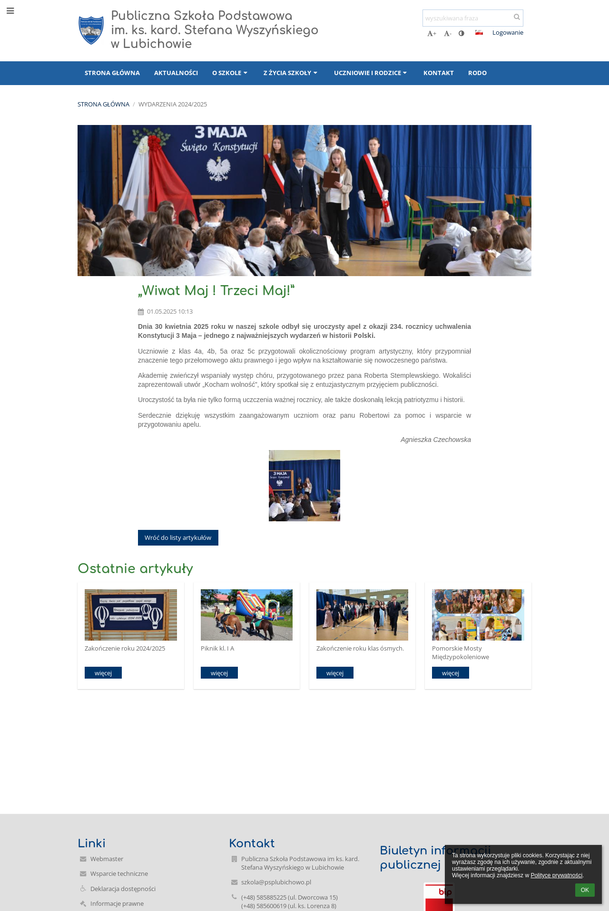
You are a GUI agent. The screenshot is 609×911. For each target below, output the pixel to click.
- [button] (448, 33)
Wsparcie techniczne (119, 873)
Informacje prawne (117, 903)
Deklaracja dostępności (123, 888)
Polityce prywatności (556, 875)
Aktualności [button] (176, 72)
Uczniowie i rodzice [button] (371, 72)
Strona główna (103, 104)
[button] (479, 32)
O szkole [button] (230, 72)
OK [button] (585, 890)
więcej (103, 673)
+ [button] (431, 33)
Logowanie (507, 32)
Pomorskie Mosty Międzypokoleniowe (460, 652)
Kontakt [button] (438, 72)
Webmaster (106, 858)
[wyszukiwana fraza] (472, 18)
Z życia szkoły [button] (291, 72)
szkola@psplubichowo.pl (276, 882)
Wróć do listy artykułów (178, 537)
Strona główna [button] (112, 72)
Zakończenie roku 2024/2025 (125, 648)
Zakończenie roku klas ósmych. (360, 648)
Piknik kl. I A (217, 648)
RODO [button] (477, 72)
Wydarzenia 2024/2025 (172, 104)
